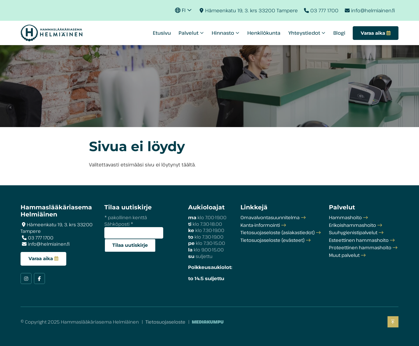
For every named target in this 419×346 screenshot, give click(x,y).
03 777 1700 (324, 10)
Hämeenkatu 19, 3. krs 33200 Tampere (251, 10)
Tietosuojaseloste (165, 322)
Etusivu (162, 33)
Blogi (339, 33)
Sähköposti (118, 224)
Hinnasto (223, 33)
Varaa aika (40, 258)
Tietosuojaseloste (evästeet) (272, 240)
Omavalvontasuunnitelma (270, 217)
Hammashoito (345, 217)
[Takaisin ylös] (393, 321)
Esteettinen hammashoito (359, 240)
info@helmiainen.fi (373, 10)
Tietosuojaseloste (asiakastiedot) (277, 232)
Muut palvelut (344, 255)
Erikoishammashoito (352, 225)
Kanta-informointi (260, 225)
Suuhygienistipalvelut (353, 232)
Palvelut (189, 33)
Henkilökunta (263, 33)
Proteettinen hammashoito (360, 247)
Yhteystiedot (304, 33)
